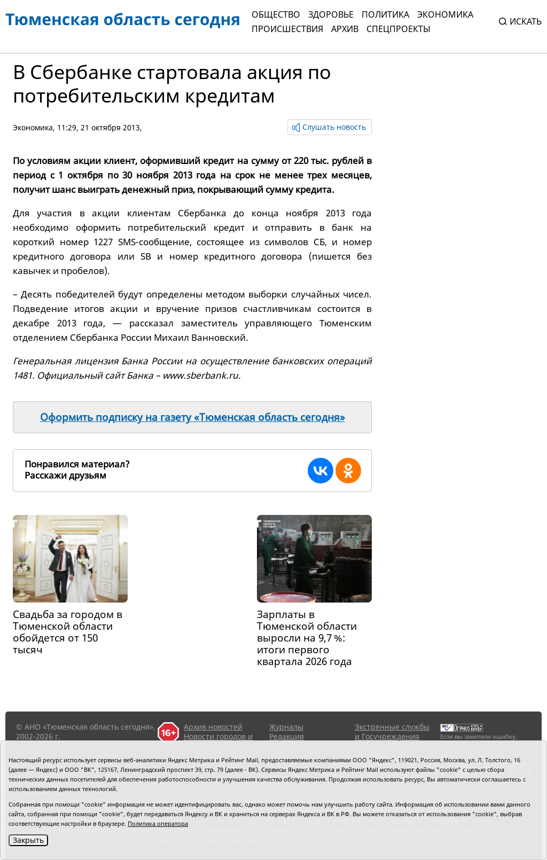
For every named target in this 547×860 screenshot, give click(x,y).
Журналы (286, 727)
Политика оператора (158, 823)
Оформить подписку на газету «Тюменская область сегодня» (192, 417)
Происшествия (287, 29)
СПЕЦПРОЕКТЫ (398, 29)
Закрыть (28, 840)
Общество (276, 14)
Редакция (286, 736)
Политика (385, 14)
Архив (344, 29)
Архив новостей (213, 727)
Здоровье (331, 14)
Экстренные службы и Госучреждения (392, 731)
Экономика (445, 14)
